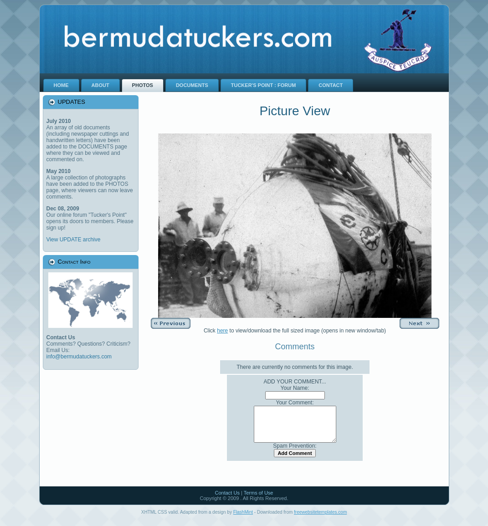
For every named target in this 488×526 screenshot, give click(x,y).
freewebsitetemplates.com (320, 518)
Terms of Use (258, 499)
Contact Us (227, 499)
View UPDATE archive (73, 239)
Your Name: (295, 388)
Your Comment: (295, 402)
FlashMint (243, 518)
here (222, 330)
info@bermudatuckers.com (79, 356)
